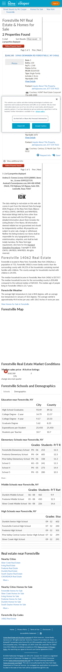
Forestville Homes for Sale (11, 591)
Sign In (55, 3)
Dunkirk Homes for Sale (11, 602)
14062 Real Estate (8, 619)
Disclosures (47, 629)
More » (3, 478)
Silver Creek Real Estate (10, 563)
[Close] (57, 99)
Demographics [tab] (20, 391)
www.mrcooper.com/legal (13, 663)
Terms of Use (34, 629)
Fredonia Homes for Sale (11, 599)
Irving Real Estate (8, 565)
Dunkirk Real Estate (9, 571)
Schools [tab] (6, 391)
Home (12, 629)
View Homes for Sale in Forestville (15, 304)
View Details (30, 81)
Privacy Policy (22, 629)
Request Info (44, 155)
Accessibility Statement (28, 633)
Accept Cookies (40, 126)
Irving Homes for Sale (10, 596)
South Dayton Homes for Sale (13, 604)
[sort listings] (34, 39)
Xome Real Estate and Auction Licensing (17, 637)
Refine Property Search (13, 46)
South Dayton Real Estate (11, 574)
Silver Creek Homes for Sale (12, 593)
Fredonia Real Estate (9, 568)
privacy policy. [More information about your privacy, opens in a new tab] (40, 111)
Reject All (21, 126)
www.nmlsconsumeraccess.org (19, 660)
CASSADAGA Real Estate (11, 576)
